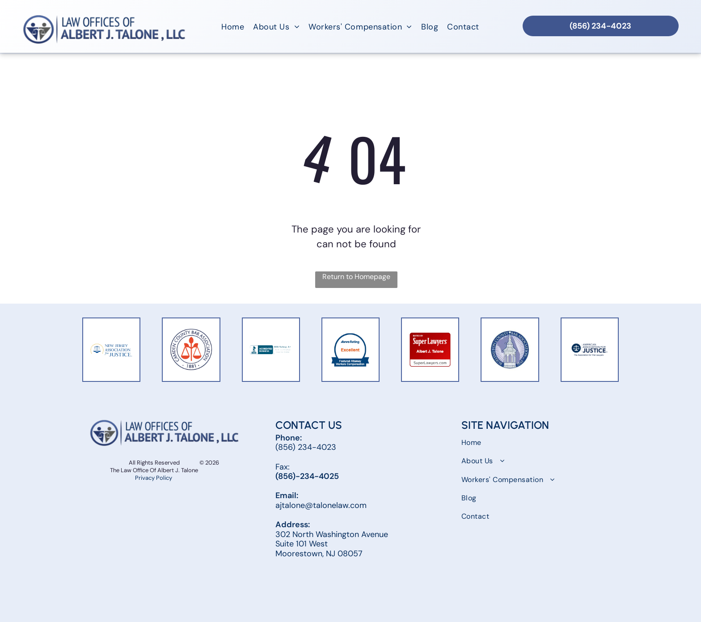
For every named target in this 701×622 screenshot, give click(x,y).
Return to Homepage (356, 276)
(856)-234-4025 (307, 476)
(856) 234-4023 (305, 447)
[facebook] (283, 577)
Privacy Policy (154, 478)
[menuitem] (233, 27)
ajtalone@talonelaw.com (321, 505)
